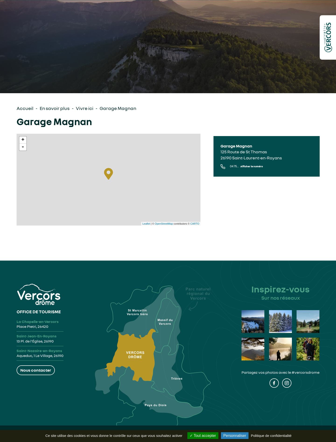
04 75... (246, 166)
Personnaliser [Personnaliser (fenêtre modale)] (234, 436)
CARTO (194, 223)
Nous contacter (35, 370)
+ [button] (22, 140)
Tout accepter (203, 436)
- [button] (22, 147)
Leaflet (146, 223)
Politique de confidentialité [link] (271, 436)
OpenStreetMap (164, 223)
